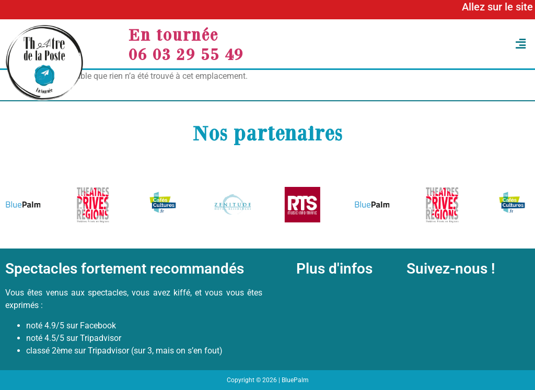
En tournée (173, 34)
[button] (428, 44)
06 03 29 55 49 (186, 53)
